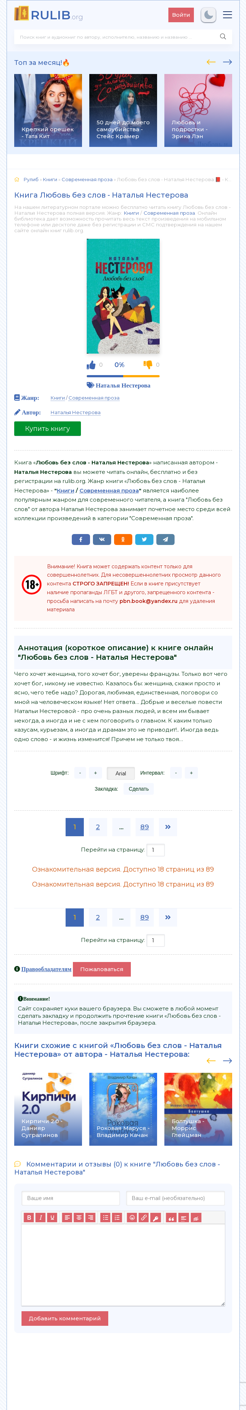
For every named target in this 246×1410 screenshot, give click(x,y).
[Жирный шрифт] (29, 1217)
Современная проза (169, 213)
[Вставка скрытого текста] (196, 1217)
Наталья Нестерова (123, 385)
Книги (131, 213)
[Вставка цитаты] (171, 1217)
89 (144, 827)
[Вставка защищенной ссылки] (155, 1217)
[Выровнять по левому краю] (67, 1217)
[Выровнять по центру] (79, 1217)
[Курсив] (40, 1217)
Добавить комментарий (65, 1318)
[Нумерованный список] (117, 1217)
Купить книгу (47, 429)
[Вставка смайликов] (132, 1217)
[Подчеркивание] (52, 1217)
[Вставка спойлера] (183, 1217)
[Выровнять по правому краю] (90, 1217)
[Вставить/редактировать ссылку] (143, 1217)
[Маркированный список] (105, 1217)
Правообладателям (47, 969)
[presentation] (211, 61)
